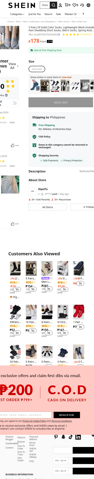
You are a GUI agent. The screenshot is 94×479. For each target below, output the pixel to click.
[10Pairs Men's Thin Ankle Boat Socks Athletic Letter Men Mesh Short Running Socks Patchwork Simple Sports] (75, 86)
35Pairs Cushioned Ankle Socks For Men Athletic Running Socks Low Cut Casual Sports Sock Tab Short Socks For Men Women (15, 322)
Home (10, 21)
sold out (61, 102)
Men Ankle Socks (80, 21)
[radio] (36, 69)
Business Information (19, 465)
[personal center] (60, 5)
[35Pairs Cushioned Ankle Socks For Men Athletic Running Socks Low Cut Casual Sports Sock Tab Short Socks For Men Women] (15, 312)
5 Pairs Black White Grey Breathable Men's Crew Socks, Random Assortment (31, 361)
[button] (45, 5)
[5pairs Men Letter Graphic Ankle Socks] (35, 86)
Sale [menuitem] (58, 14)
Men (18, 21)
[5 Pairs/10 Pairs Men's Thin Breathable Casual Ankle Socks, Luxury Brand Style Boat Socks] (45, 86)
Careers (10, 439)
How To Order (21, 438)
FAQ (31, 452)
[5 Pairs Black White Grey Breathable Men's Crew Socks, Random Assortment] (31, 351)
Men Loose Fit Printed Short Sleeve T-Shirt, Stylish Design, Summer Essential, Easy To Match (47, 281)
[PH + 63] (60, 451)
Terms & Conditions (61, 421)
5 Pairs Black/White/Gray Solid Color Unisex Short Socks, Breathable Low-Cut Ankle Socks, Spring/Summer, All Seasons (47, 361)
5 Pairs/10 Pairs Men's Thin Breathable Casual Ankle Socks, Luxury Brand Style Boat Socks (31, 278)
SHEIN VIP (32, 441)
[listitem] (35, 86)
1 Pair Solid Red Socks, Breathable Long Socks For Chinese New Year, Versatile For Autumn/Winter (78, 322)
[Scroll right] (83, 14)
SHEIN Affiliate (33, 447)
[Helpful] (12, 145)
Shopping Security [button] (48, 155)
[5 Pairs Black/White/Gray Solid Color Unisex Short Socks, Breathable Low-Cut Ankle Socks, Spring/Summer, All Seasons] (47, 351)
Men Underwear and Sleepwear (39, 21)
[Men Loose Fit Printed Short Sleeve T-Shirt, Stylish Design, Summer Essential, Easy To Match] (47, 268)
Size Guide (20, 450)
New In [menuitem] (48, 14)
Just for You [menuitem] (34, 14)
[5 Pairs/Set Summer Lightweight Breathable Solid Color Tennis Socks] (85, 86)
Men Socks (63, 21)
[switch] (13, 103)
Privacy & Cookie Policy (34, 421)
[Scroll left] (79, 14)
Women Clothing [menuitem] (74, 14)
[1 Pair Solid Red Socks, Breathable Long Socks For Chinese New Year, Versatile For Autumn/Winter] (78, 312)
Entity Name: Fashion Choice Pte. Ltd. (24, 470)
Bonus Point (32, 435)
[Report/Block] (17, 145)
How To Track (21, 444)
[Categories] (17, 14)
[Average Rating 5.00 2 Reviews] (77, 34)
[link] (67, 5)
